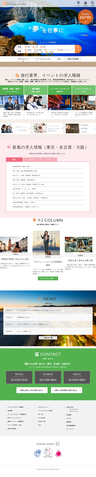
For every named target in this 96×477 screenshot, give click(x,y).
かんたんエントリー (43, 410)
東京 (14, 159)
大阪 (49, 159)
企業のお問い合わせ (73, 414)
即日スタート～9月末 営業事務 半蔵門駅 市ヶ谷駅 (28, 184)
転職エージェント (65, 64)
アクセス (68, 421)
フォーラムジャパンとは (43, 59)
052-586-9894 (48, 383)
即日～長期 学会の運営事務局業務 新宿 (25, 171)
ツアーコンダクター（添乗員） (16, 410)
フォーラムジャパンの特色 (45, 414)
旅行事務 (17, 64)
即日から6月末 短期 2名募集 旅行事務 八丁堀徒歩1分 (30, 198)
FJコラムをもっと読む (48, 282)
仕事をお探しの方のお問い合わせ (33, 393)
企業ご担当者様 (12, 432)
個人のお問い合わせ (73, 412)
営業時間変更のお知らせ (23, 320)
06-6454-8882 (76, 383)
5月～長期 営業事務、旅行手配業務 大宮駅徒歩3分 (28, 193)
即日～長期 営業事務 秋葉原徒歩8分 (24, 180)
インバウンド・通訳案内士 (31, 64)
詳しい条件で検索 (48, 55)
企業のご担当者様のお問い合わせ (67, 393)
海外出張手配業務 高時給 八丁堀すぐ (24, 202)
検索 (78, 49)
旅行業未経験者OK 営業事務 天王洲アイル (26, 206)
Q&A (58, 59)
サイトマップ (69, 432)
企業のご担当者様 (73, 59)
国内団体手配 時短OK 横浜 (22, 166)
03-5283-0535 (19, 383)
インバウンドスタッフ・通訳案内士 (17, 417)
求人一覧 (40, 417)
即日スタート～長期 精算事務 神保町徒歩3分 (26, 175)
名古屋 (31, 159)
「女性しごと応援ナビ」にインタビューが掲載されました (32, 327)
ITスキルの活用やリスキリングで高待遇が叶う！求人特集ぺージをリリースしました (39, 313)
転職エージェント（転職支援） (16, 425)
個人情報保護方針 (71, 429)
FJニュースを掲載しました (24, 334)
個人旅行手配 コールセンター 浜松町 (24, 189)
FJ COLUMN (41, 421)
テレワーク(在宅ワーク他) (81, 64)
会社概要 (68, 418)
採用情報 (68, 425)
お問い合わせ (69, 410)
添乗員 (9, 64)
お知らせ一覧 (50, 341)
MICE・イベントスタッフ (49, 64)
